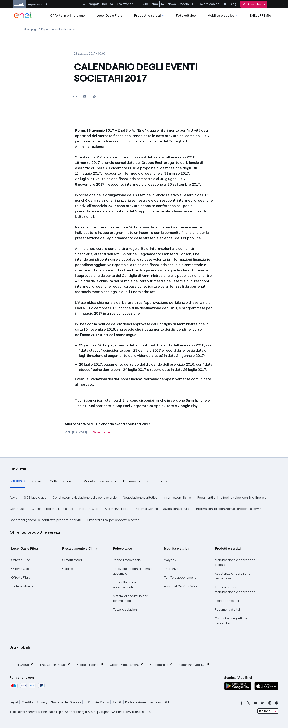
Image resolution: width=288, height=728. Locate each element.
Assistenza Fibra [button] (116, 509)
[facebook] (241, 703)
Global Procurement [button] (127, 664)
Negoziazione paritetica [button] (140, 497)
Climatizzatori (72, 560)
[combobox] (267, 711)
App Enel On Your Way (180, 586)
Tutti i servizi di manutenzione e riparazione (235, 589)
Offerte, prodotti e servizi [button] (35, 532)
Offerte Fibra (20, 577)
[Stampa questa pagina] (74, 96)
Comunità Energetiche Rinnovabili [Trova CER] (231, 620)
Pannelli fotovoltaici (127, 560)
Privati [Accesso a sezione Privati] (19, 4)
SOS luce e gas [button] (35, 497)
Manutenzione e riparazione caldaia (235, 562)
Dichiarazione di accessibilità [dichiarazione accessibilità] (147, 702)
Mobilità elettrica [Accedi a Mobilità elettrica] (223, 15)
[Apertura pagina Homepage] (30, 29)
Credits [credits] (27, 702)
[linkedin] (262, 703)
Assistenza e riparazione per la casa (232, 576)
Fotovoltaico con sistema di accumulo (133, 571)
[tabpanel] (144, 509)
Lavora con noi (206, 4)
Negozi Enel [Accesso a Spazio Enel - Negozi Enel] (94, 4)
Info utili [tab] (162, 481)
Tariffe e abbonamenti (180, 577)
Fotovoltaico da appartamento (124, 584)
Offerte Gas (20, 569)
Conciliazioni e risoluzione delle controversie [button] (85, 497)
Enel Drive (171, 569)
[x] (248, 703)
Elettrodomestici (227, 601)
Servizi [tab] (37, 481)
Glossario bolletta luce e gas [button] (52, 509)
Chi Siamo (147, 4)
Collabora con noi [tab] (63, 481)
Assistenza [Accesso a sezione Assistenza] (121, 4)
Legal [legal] (14, 702)
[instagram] (269, 703)
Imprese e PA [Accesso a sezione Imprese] (37, 4)
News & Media (175, 4)
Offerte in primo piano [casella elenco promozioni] (67, 15)
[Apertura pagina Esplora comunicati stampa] (58, 29)
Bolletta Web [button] (88, 509)
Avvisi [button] (14, 497)
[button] (84, 96)
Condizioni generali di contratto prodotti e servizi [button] (45, 520)
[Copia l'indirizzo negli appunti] (94, 96)
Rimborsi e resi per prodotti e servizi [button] (113, 520)
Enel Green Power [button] (55, 664)
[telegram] (276, 703)
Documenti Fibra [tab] (135, 481)
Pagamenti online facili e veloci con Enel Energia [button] (231, 497)
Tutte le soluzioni (125, 609)
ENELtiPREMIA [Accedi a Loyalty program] (260, 15)
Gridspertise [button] (161, 664)
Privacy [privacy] (42, 702)
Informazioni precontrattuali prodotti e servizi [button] (229, 509)
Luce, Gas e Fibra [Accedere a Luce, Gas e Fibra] (109, 15)
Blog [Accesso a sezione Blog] (230, 4)
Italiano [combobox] (265, 711)
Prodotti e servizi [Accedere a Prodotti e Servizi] (149, 15)
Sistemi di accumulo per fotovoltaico (130, 598)
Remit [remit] (117, 702)
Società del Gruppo (66, 702)
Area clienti (254, 4)
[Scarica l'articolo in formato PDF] (101, 433)
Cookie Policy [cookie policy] (98, 702)
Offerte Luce (20, 560)
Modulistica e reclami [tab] (100, 481)
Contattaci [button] (17, 509)
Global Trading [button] (90, 664)
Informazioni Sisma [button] (177, 497)
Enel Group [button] (23, 664)
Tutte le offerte (22, 586)
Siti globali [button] (20, 647)
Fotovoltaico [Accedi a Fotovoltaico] (186, 15)
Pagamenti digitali (227, 609)
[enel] (23, 15)
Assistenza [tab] (17, 481)
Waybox (170, 560)
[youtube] (255, 703)
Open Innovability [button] (194, 664)
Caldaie (67, 569)
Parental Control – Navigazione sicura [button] (162, 509)
